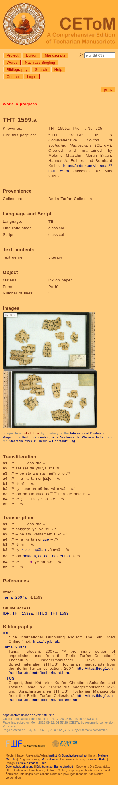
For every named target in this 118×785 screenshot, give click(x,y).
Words (12, 62)
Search (41, 69)
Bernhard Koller (96, 759)
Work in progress (20, 104)
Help (58, 69)
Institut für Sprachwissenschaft (67, 755)
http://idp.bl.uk (46, 641)
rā (30, 561)
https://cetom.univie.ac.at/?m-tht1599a (28, 714)
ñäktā (28, 555)
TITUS (42, 613)
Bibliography (17, 69)
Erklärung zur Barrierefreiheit (54, 766)
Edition (31, 55)
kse (25, 549)
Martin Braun (50, 759)
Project (12, 55)
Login (31, 77)
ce (47, 555)
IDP (6, 613)
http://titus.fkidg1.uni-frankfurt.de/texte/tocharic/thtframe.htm (62, 697)
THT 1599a (22, 613)
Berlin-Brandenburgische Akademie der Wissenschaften (63, 437)
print (108, 89)
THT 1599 (59, 613)
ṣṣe (46, 539)
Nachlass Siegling (40, 62)
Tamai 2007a (15, 597)
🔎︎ (80, 55)
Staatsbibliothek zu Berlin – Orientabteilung (42, 440)
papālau (38, 549)
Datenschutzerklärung (19, 766)
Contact (13, 77)
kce (38, 555)
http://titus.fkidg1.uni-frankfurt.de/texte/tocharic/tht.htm (62, 670)
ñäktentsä (61, 555)
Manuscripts (55, 55)
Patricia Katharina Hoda (31, 762)
